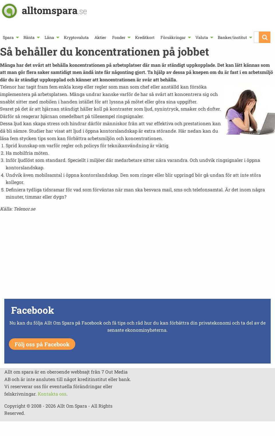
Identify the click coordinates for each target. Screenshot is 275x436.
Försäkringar (173, 37)
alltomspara (54, 10)
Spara (8, 37)
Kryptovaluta (76, 37)
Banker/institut (232, 37)
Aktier (100, 37)
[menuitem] (10, 37)
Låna (49, 37)
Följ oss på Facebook (42, 344)
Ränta (29, 37)
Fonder (118, 37)
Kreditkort (145, 37)
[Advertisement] (137, 257)
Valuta (201, 37)
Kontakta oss (52, 394)
